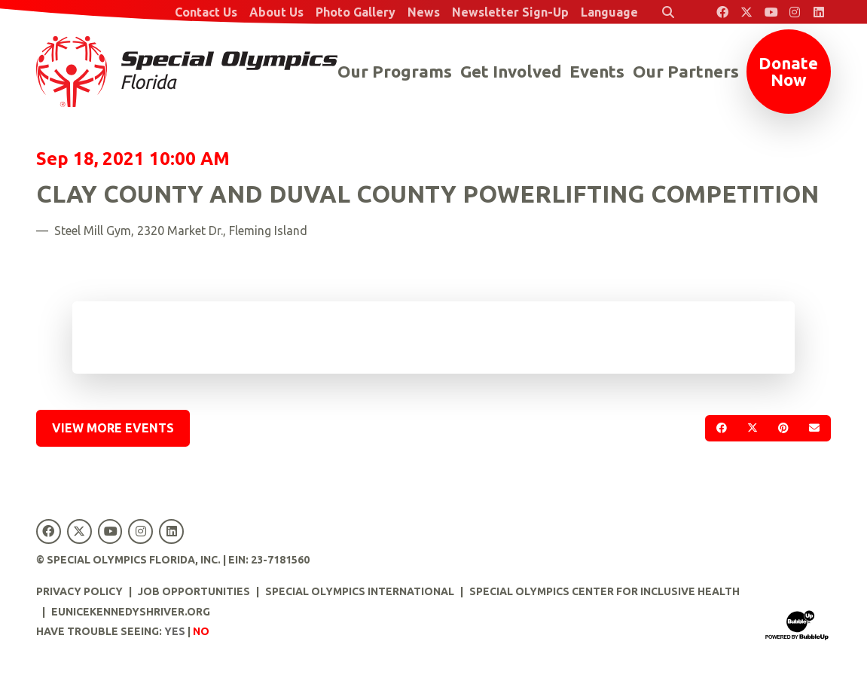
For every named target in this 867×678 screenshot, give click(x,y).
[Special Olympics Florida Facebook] (722, 12)
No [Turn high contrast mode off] (201, 631)
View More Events (113, 428)
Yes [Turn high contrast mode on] (174, 631)
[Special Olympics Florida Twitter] (746, 12)
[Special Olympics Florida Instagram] (795, 12)
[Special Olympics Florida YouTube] (771, 12)
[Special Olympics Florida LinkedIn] (819, 12)
